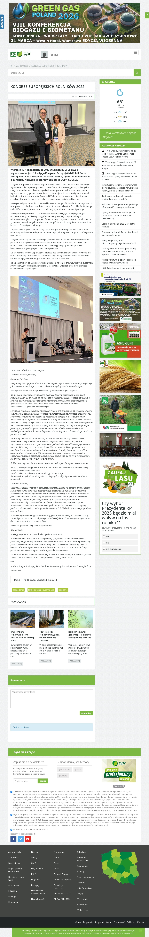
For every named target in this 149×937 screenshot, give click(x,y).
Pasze (57, 857)
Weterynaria (82, 899)
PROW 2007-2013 (62, 893)
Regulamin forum (103, 922)
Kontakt (141, 922)
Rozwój (80, 871)
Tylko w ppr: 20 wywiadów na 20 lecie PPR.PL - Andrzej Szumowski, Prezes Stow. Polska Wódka (119, 153)
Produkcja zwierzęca (58, 886)
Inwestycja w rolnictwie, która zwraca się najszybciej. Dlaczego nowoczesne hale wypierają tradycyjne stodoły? (120, 187)
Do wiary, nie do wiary (16, 878)
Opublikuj (86, 713)
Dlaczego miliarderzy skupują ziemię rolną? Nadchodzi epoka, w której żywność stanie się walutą (119, 251)
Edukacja (12, 891)
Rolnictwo (63, 589)
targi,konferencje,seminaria (41, 589)
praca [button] (78, 769)
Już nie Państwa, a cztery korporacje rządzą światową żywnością (119, 261)
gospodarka (18, 589)
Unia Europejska (84, 888)
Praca (56, 863)
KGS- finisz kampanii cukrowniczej (118, 268)
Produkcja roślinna (62, 879)
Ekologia (12, 896)
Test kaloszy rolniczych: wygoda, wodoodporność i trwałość (117, 197)
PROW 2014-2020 (62, 899)
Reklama (131, 922)
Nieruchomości (38, 899)
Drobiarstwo (14, 885)
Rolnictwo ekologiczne (82, 859)
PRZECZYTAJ (17, 664)
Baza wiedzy (14, 863)
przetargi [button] (63, 775)
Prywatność (119, 922)
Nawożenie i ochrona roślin (38, 892)
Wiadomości (22, 65)
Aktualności (13, 857)
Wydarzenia (82, 910)
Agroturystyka (14, 852)
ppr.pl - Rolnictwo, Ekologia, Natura (35, 579)
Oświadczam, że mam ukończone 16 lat (29, 829)
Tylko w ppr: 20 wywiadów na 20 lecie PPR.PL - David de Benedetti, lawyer (119, 165)
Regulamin (88, 922)
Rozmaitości (82, 866)
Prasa (56, 868)
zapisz (43, 781)
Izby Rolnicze (37, 868)
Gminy (34, 857)
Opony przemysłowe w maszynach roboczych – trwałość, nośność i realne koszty (118, 215)
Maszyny (35, 885)
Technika (81, 882)
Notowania (59, 852)
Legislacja (35, 879)
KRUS (33, 874)
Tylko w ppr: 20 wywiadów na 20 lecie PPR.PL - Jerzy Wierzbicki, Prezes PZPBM (119, 176)
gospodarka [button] (64, 769)
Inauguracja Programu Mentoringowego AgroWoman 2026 (119, 242)
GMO (33, 863)
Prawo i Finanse (61, 874)
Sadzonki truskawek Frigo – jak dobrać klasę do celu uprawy (120, 233)
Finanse (34, 852)
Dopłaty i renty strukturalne (15, 870)
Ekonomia (13, 902)
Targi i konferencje (85, 877)
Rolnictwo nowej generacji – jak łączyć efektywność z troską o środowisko (120, 206)
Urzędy (80, 893)
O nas (78, 922)
